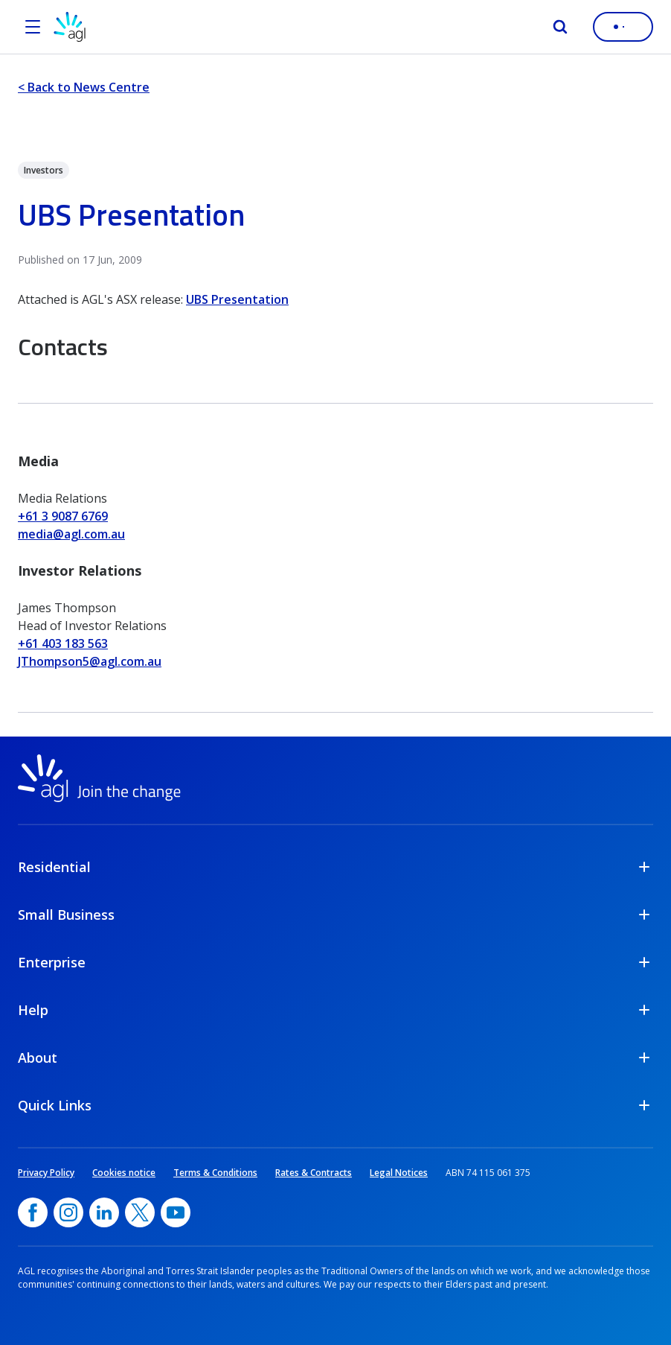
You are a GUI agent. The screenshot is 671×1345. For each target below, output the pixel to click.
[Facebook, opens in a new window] (33, 1212)
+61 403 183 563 (63, 643)
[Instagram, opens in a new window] (68, 1212)
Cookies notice (123, 1172)
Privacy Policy (46, 1172)
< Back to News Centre (84, 87)
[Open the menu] (33, 27)
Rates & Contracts (313, 1172)
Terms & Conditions (215, 1172)
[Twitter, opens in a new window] (140, 1212)
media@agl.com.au (71, 534)
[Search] (560, 27)
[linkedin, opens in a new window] (104, 1212)
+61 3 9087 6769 (63, 516)
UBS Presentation (237, 299)
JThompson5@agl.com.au (89, 661)
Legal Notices (399, 1172)
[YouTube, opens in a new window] (175, 1212)
